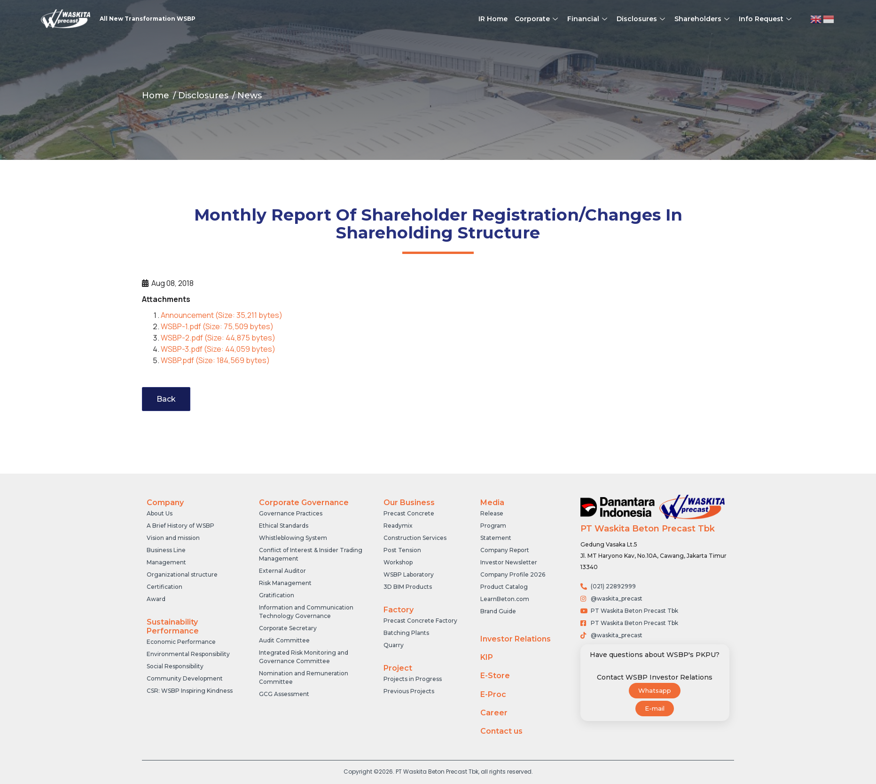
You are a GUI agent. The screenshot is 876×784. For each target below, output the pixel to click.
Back (166, 399)
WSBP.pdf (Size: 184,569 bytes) (215, 360)
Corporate (537, 19)
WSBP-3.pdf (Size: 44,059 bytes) (218, 349)
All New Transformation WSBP (148, 18)
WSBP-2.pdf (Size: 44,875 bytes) (218, 338)
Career (494, 712)
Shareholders (703, 19)
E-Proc (493, 694)
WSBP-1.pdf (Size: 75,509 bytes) (217, 326)
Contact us (501, 731)
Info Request (766, 19)
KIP (486, 657)
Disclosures (642, 19)
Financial (588, 19)
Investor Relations (515, 638)
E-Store (495, 675)
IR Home (493, 19)
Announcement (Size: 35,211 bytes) (221, 315)
